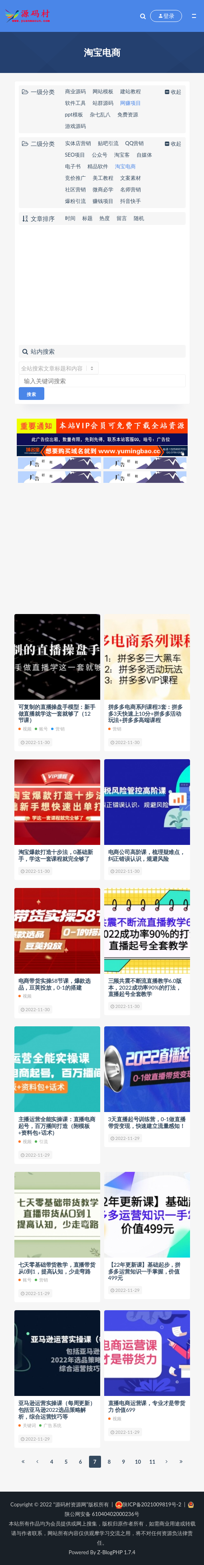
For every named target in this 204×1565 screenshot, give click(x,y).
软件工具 (75, 103)
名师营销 (130, 189)
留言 (122, 218)
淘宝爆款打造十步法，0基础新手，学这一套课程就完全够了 (55, 855)
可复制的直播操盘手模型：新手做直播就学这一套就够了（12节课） (56, 713)
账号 (41, 728)
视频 (25, 728)
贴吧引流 (108, 143)
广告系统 (50, 1425)
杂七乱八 (100, 114)
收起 (172, 92)
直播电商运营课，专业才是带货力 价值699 (146, 1406)
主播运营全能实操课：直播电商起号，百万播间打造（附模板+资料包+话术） (56, 1126)
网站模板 (103, 91)
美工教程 (103, 178)
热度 (104, 218)
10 (138, 1462)
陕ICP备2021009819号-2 (148, 1504)
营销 (57, 728)
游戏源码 (75, 126)
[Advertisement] (102, 285)
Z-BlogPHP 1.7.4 (116, 1552)
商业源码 (75, 91)
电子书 (73, 166)
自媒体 (144, 155)
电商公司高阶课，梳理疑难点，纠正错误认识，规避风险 (146, 855)
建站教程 (130, 91)
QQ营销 (134, 143)
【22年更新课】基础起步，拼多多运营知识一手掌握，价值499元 (144, 1271)
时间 (70, 218)
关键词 (27, 1425)
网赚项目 (130, 103)
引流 (41, 1141)
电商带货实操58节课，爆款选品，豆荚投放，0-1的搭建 (54, 984)
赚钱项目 (103, 201)
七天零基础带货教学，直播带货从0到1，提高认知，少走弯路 (56, 1268)
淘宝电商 (125, 166)
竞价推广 (75, 178)
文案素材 (130, 178)
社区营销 (75, 189)
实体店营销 (78, 143)
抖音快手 (130, 201)
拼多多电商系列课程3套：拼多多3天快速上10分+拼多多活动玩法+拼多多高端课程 (145, 713)
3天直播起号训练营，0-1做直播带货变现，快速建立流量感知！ (147, 1122)
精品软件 (97, 166)
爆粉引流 (75, 201)
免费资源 (127, 114)
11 (152, 1462)
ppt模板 (74, 114)
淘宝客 (122, 155)
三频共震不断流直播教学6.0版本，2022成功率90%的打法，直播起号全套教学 (145, 987)
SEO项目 (75, 155)
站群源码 (103, 103)
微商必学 (103, 189)
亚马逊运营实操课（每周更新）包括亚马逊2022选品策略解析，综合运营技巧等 (56, 1410)
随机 (139, 218)
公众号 (99, 155)
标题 (87, 218)
